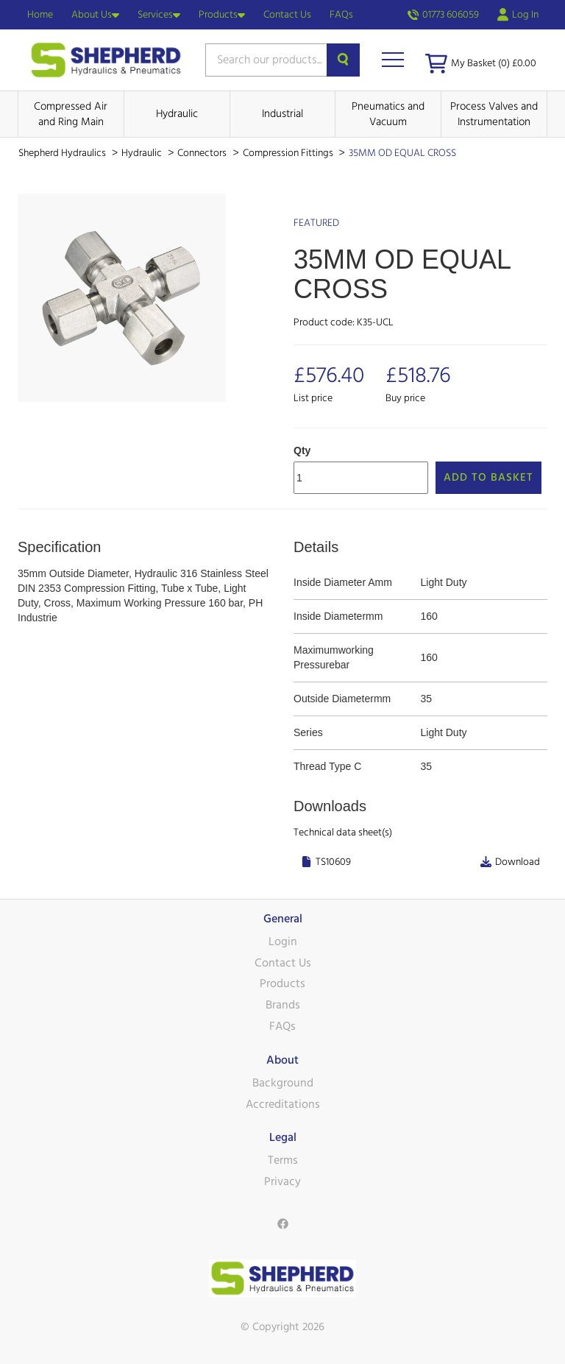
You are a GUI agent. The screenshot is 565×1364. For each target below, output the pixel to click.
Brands (283, 1005)
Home (40, 15)
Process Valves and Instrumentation (494, 114)
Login (283, 941)
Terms (283, 1160)
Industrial (282, 113)
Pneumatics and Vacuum (388, 114)
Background (282, 1083)
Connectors (203, 153)
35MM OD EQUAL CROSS (402, 153)
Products (222, 15)
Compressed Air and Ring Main (70, 114)
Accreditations (283, 1104)
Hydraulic (177, 113)
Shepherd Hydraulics (63, 153)
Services (159, 15)
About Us (95, 15)
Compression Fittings (289, 153)
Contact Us (287, 15)
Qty (302, 450)
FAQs (341, 15)
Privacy (282, 1181)
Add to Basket (488, 477)
